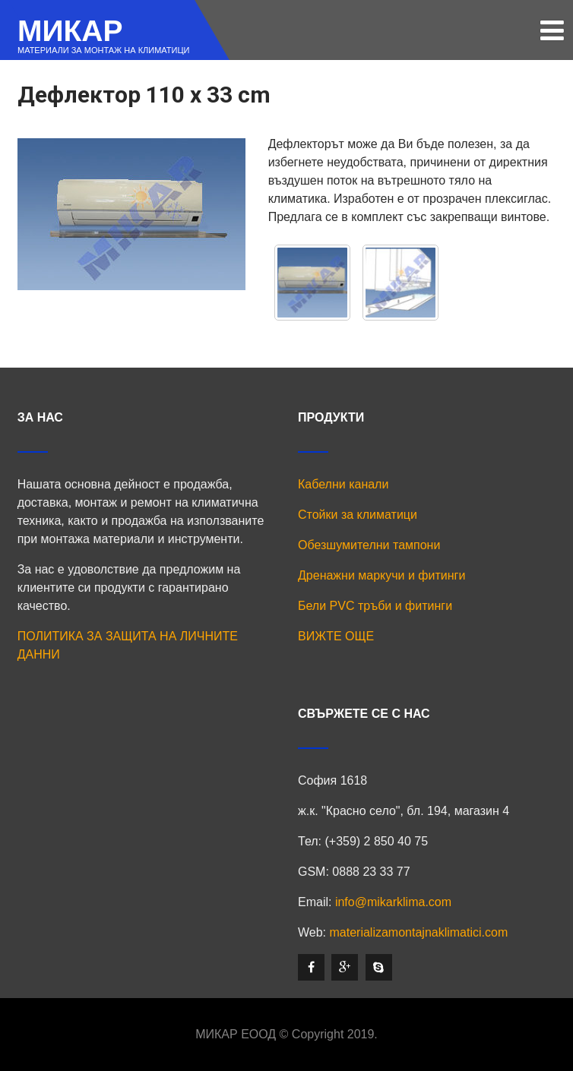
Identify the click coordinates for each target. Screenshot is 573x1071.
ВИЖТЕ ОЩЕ (336, 636)
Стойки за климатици (357, 514)
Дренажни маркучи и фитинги (381, 575)
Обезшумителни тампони (369, 545)
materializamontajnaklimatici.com (419, 932)
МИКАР (70, 30)
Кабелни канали (343, 484)
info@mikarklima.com (393, 902)
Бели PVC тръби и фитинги (375, 605)
